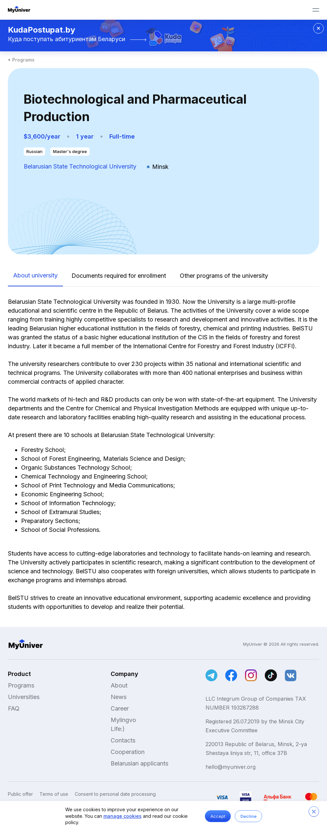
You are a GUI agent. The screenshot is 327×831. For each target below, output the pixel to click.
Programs (23, 60)
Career (120, 708)
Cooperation (128, 751)
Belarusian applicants (139, 763)
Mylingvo (123, 719)
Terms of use (54, 794)
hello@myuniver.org (230, 767)
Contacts (123, 740)
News (118, 696)
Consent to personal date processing (115, 794)
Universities (24, 696)
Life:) (118, 728)
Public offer (20, 794)
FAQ (13, 708)
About (119, 685)
